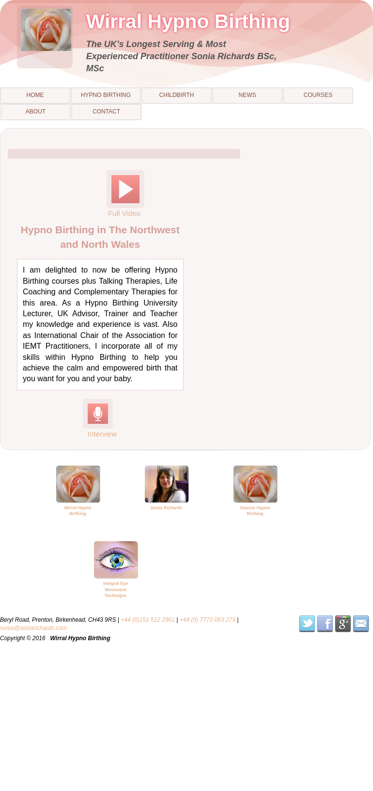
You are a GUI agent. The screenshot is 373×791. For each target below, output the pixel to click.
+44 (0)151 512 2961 (148, 619)
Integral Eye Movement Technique (115, 589)
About (36, 111)
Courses (318, 95)
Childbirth (176, 95)
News (247, 95)
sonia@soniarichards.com (33, 628)
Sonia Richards (167, 507)
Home (35, 95)
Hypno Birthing (106, 95)
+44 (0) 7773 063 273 (207, 619)
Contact (106, 111)
